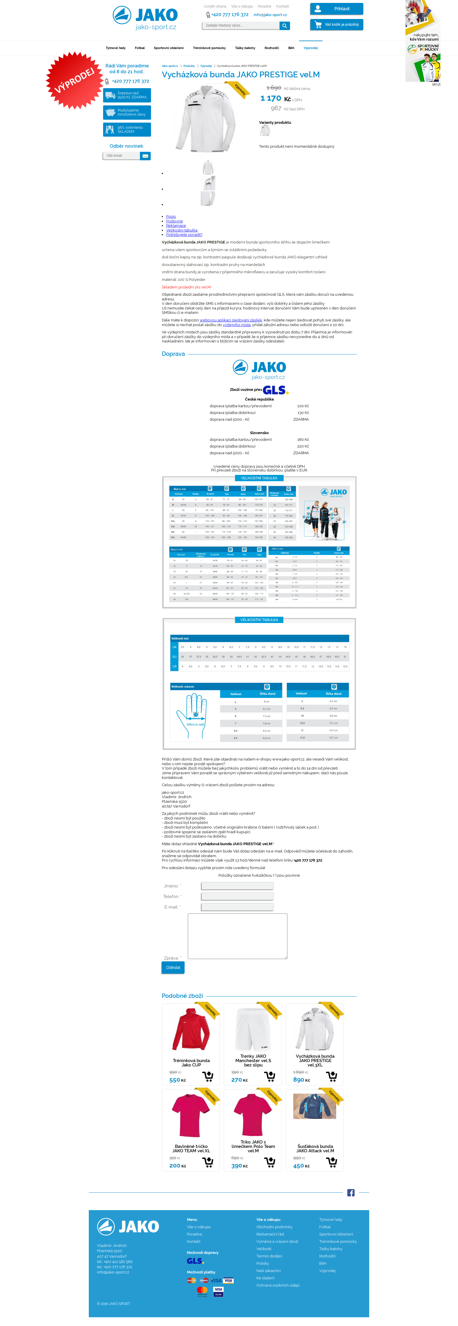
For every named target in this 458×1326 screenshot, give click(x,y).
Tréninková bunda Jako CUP (191, 1071)
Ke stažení (265, 1287)
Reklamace (176, 225)
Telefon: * (172, 896)
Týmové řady (116, 48)
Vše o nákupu (242, 6)
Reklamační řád (270, 1243)
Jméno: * (172, 886)
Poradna (264, 6)
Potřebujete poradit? (184, 234)
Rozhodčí (272, 48)
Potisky (262, 1272)
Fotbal (140, 48)
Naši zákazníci (268, 1279)
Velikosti (263, 1257)
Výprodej (311, 48)
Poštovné (174, 221)
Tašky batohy (245, 48)
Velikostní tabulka (181, 230)
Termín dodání (269, 1265)
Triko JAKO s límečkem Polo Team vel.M (253, 1155)
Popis (171, 216)
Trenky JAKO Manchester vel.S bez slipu (253, 1069)
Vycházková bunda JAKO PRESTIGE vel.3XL (315, 1069)
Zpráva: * (172, 967)
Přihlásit (342, 8)
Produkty (189, 66)
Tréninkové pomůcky (209, 48)
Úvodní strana (215, 6)
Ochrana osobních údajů (278, 1294)
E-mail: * (172, 907)
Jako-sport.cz (170, 66)
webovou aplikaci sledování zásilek (231, 320)
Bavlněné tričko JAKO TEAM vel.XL (191, 1157)
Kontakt (282, 6)
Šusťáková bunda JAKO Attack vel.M (315, 1157)
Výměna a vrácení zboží (277, 1250)
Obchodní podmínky (274, 1235)
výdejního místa (237, 325)
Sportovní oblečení (169, 48)
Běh (291, 48)
